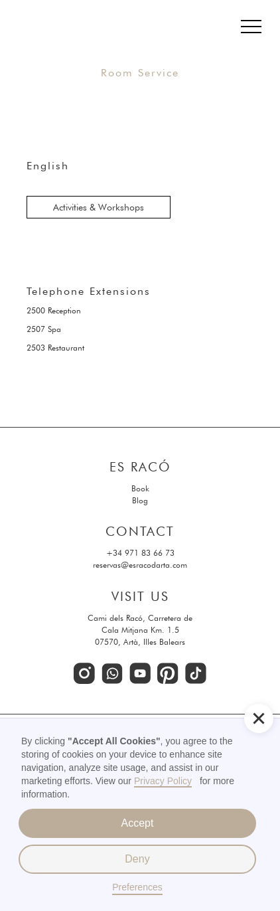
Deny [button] (137, 859)
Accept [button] (137, 823)
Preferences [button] (137, 887)
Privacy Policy (163, 781)
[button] (258, 718)
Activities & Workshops (98, 207)
